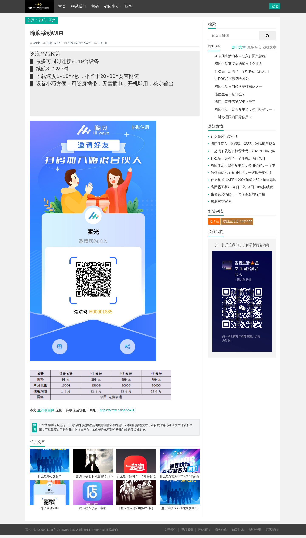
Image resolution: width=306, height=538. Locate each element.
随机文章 (269, 47)
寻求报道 (187, 532)
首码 (95, 6)
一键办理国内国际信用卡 (233, 117)
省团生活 (111, 6)
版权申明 (255, 532)
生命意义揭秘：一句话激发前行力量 (238, 194)
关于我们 (170, 532)
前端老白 (112, 532)
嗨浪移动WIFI (221, 201)
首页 (62, 6)
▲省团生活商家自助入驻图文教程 (240, 56)
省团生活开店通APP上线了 (235, 102)
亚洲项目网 (45, 412)
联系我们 (78, 6)
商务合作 (221, 532)
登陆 (275, 6)
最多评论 (254, 47)
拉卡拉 (214, 221)
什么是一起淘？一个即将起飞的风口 (242, 71)
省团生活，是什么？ (230, 94)
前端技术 (238, 532)
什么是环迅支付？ (224, 136)
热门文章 (239, 47)
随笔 (128, 6)
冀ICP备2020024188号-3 (42, 532)
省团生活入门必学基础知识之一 (238, 86)
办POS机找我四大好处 (232, 79)
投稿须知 (204, 532)
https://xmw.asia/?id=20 (117, 412)
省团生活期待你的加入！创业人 (238, 63)
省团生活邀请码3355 (237, 221)
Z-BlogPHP (83, 532)
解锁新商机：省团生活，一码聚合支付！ (241, 172)
